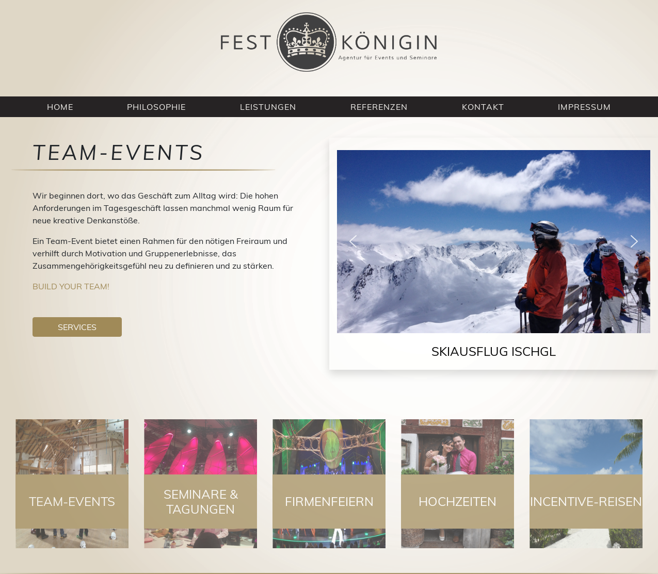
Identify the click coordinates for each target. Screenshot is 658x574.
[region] (494, 260)
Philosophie (156, 107)
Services (77, 327)
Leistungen (268, 107)
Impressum (584, 107)
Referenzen (379, 107)
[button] (353, 241)
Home (60, 107)
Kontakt (483, 107)
